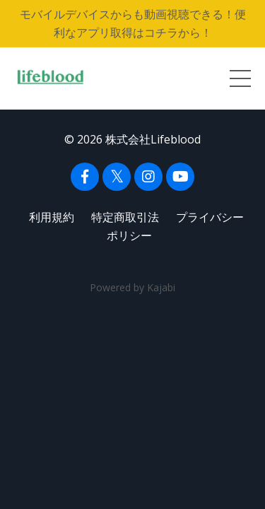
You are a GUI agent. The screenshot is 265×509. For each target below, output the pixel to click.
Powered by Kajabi (132, 287)
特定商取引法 (125, 217)
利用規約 (51, 217)
